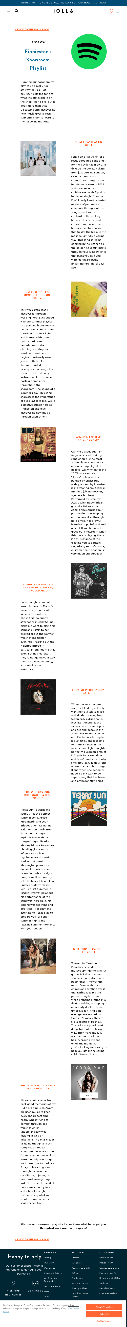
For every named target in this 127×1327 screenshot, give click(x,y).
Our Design (50, 1268)
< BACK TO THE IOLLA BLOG (32, 29)
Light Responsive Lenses (80, 1295)
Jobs (46, 1296)
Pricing (47, 1257)
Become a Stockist (53, 1286)
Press (46, 1291)
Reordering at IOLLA (109, 1278)
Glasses (75, 1257)
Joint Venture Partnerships (50, 1279)
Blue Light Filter (79, 1288)
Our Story (49, 1262)
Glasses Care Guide (109, 1268)
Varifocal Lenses (80, 1283)
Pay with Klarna (107, 1288)
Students (103, 1283)
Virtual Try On (106, 1262)
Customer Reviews (108, 1293)
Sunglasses (77, 1262)
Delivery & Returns (53, 1273)
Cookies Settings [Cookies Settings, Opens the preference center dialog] (104, 1321)
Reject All (104, 1314)
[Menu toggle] (9, 11)
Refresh (75, 1273)
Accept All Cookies (104, 1307)
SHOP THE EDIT (107, 2)
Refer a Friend (106, 1257)
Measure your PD (108, 1273)
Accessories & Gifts (81, 1268)
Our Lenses (77, 1278)
